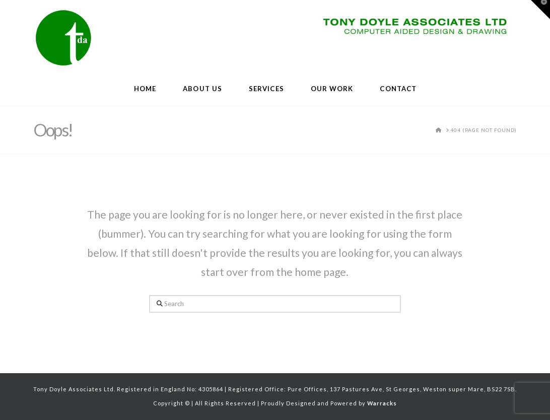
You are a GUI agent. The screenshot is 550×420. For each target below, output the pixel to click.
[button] (540, 9)
